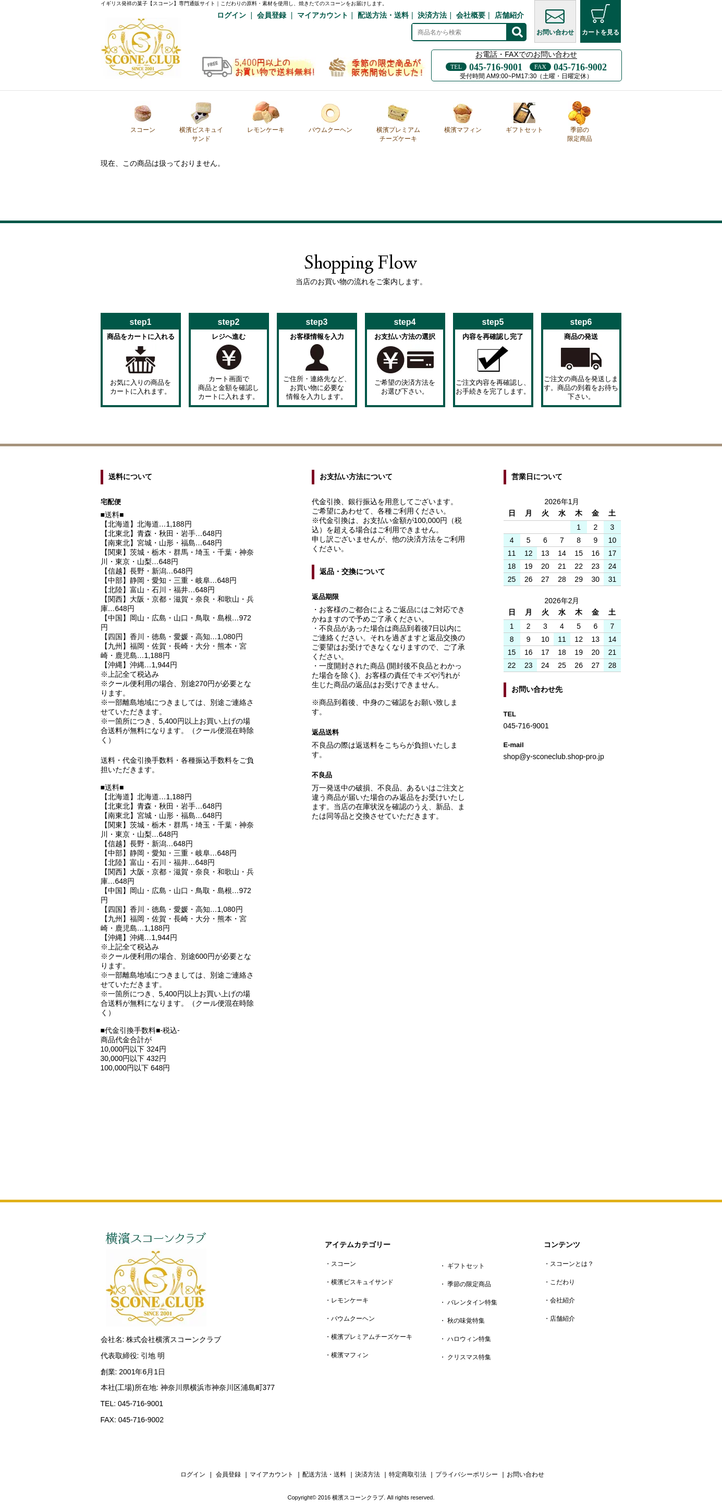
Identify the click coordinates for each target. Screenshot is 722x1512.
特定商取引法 (407, 1474)
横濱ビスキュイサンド (201, 121)
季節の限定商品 (579, 121)
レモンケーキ (266, 117)
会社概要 (470, 15)
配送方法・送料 (383, 15)
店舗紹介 (509, 15)
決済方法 (432, 15)
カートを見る (600, 20)
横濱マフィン (463, 117)
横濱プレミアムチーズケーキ (398, 121)
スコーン (142, 117)
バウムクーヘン (330, 117)
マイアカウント (322, 15)
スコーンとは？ (572, 1263)
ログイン (231, 15)
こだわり (562, 1282)
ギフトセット (524, 117)
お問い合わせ (555, 20)
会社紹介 (562, 1300)
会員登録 (271, 15)
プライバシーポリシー (466, 1474)
